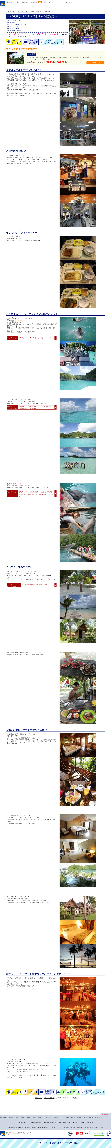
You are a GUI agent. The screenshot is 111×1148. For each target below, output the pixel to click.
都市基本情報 (14, 42)
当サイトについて (81, 1127)
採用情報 (44, 1127)
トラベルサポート (22, 1122)
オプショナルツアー (68, 1092)
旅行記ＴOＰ (11, 12)
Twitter (83, 1122)
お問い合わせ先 (68, 2)
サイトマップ (62, 1127)
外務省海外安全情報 (50, 1122)
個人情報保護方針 (19, 1127)
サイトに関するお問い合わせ (95, 1127)
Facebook (90, 1122)
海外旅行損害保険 (36, 1122)
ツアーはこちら (95, 63)
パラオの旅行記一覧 (22, 12)
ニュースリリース (53, 1127)
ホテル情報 (30, 1092)
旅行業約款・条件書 (30, 1127)
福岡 (49, 2)
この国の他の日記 (31, 42)
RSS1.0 (75, 1122)
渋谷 (45, 2)
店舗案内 (38, 1127)
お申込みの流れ (71, 1127)
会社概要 (10, 1127)
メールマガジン (58, 2)
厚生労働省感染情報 (64, 1122)
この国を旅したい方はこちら (52, 42)
